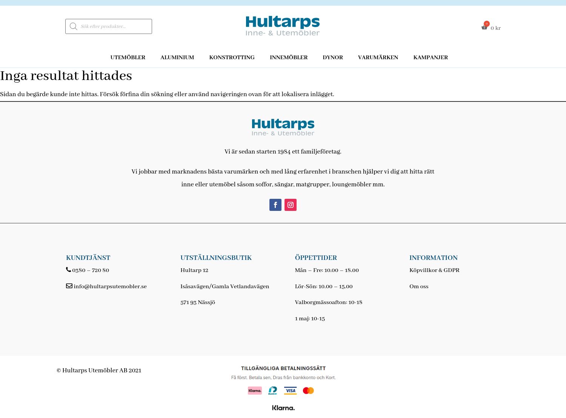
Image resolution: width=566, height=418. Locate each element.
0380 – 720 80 (90, 270)
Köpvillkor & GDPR (434, 270)
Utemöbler (128, 57)
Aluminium (177, 57)
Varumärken (378, 57)
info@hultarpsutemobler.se (110, 286)
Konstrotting (232, 57)
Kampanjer (430, 57)
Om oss (418, 286)
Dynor (333, 57)
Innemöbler (289, 57)
